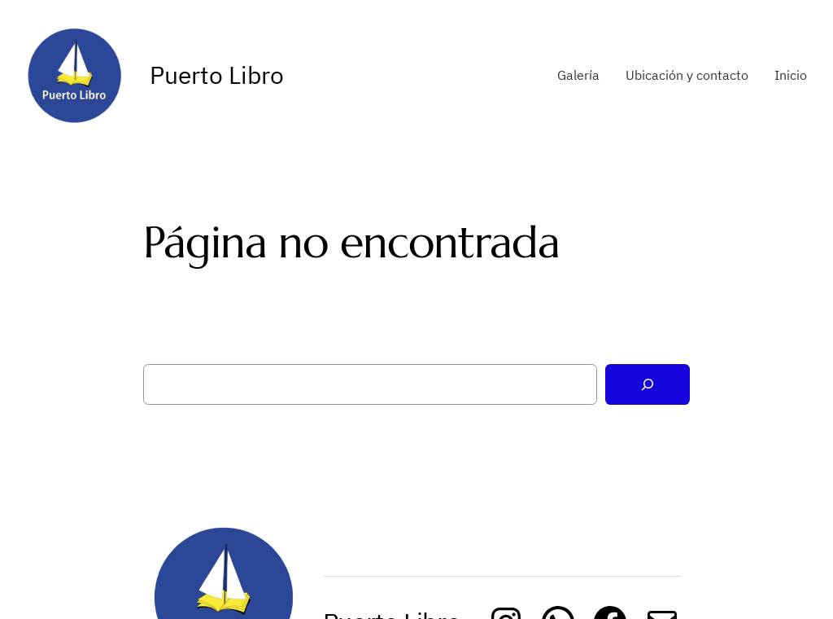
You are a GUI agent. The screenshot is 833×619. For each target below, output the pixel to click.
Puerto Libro (217, 74)
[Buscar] (647, 385)
